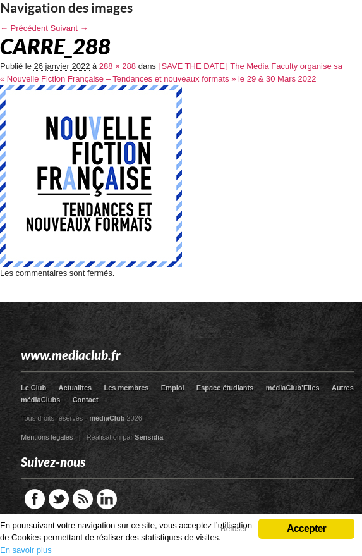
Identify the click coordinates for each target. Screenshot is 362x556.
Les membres (126, 388)
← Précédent (24, 28)
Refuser (233, 528)
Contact (86, 400)
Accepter (306, 528)
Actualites (75, 388)
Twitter (59, 499)
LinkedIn (107, 499)
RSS (83, 499)
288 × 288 (117, 66)
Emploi (172, 388)
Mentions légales (47, 437)
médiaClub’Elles (293, 388)
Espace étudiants (224, 388)
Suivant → (69, 28)
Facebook (35, 499)
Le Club (33, 388)
